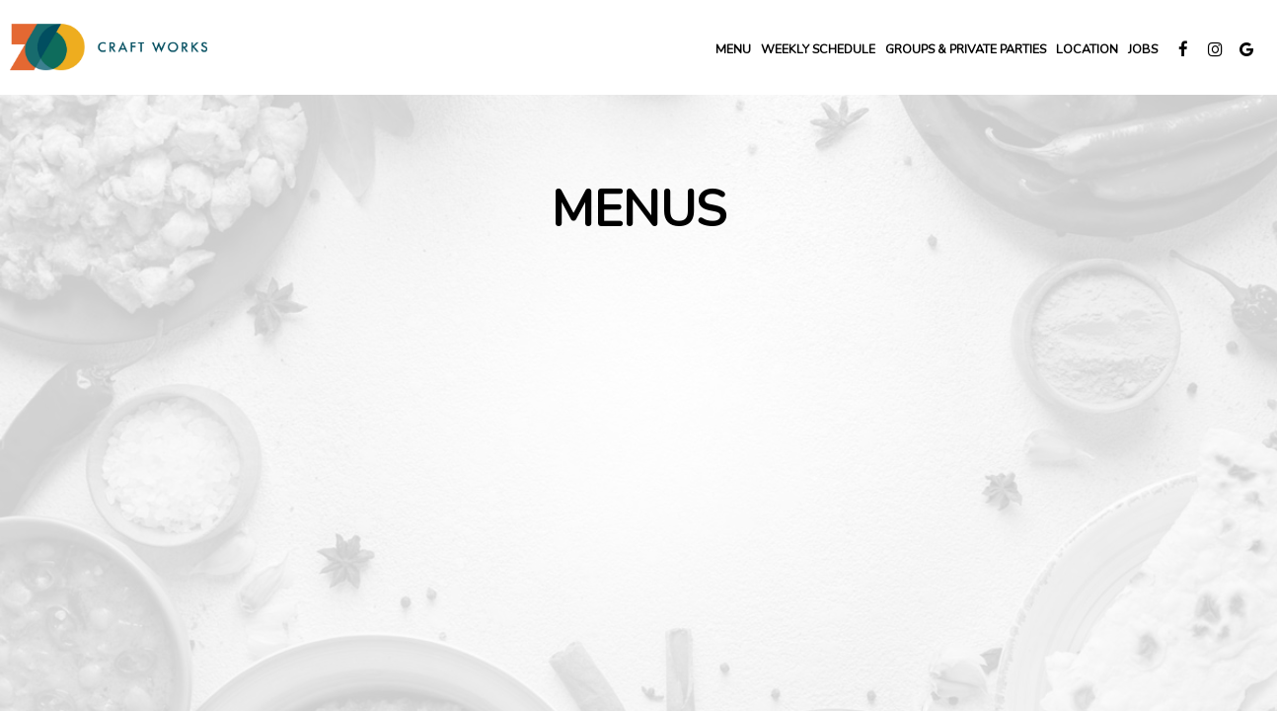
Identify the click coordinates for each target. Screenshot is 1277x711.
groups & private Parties (965, 48)
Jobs (1143, 48)
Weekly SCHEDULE (818, 48)
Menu (733, 48)
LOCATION (1087, 48)
